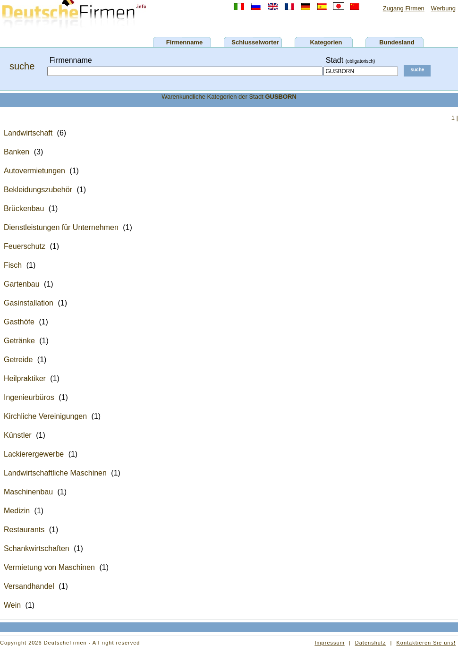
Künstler (18, 435)
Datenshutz (370, 643)
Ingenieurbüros (29, 397)
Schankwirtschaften (36, 548)
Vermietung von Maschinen (49, 567)
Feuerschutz (24, 246)
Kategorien (326, 42)
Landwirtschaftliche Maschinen (55, 473)
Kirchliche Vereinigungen (45, 416)
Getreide (18, 360)
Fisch (13, 265)
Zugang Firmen (403, 8)
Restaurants (24, 530)
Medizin (17, 511)
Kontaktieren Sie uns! (426, 643)
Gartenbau (22, 284)
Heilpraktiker (25, 378)
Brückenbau (24, 208)
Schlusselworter (255, 42)
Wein (12, 605)
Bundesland (396, 42)
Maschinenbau (28, 492)
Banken (16, 152)
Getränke (19, 341)
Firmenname (184, 42)
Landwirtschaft (28, 133)
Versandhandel (29, 586)
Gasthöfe (19, 322)
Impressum (329, 643)
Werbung (443, 8)
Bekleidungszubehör (38, 190)
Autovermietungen (34, 171)
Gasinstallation (28, 303)
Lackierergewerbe (34, 454)
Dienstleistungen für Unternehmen (61, 227)
